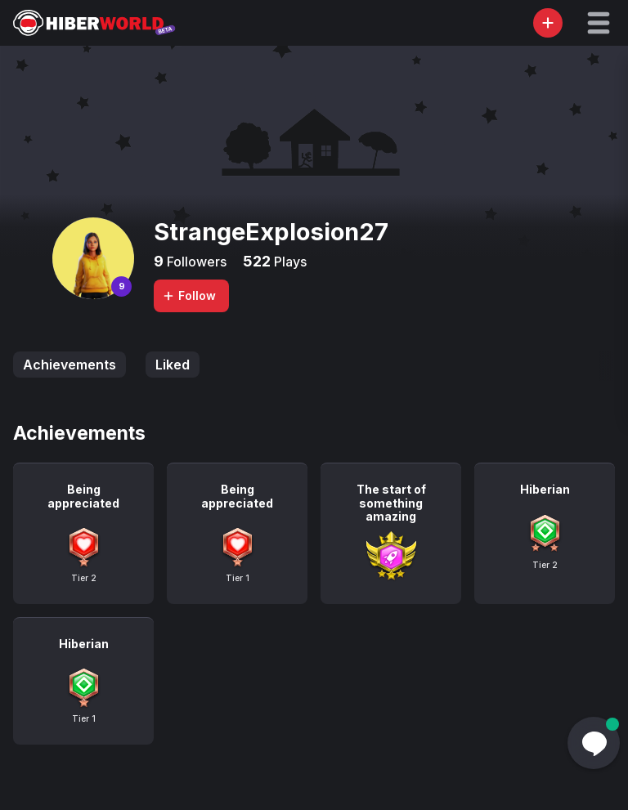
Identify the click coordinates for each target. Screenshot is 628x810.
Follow (189, 295)
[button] (598, 23)
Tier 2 (83, 578)
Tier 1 (237, 578)
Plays (289, 261)
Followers (195, 261)
